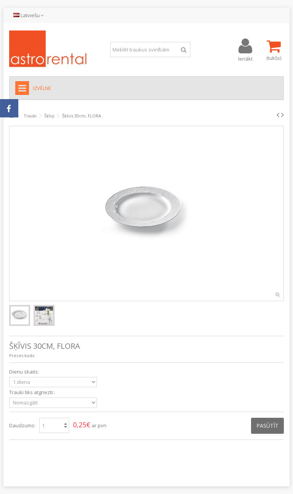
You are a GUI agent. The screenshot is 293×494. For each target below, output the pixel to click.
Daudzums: (22, 425)
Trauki (30, 116)
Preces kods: (22, 355)
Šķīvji (49, 116)
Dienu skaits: (24, 372)
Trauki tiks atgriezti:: (32, 392)
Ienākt (245, 58)
